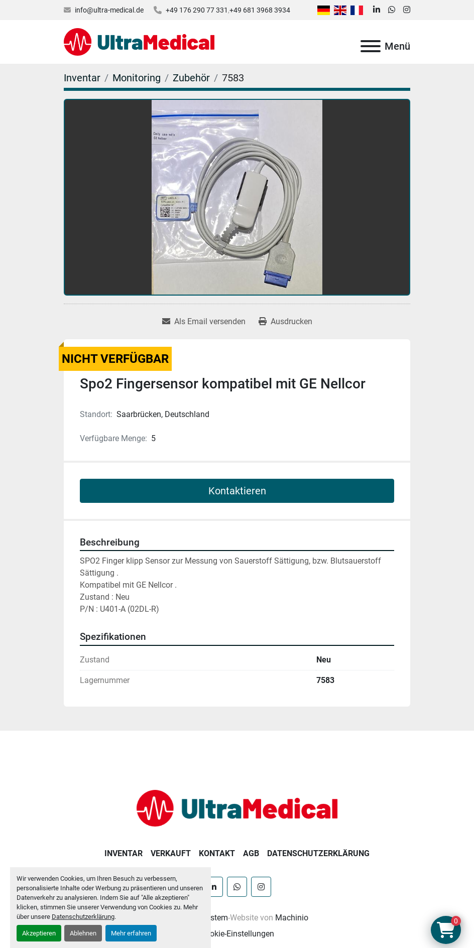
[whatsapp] (391, 10)
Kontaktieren (237, 491)
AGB (251, 853)
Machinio (291, 917)
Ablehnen (83, 933)
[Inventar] (82, 78)
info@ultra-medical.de (109, 10)
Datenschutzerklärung (83, 916)
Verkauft (171, 853)
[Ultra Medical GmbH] (237, 807)
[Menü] (371, 46)
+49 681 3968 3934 (259, 10)
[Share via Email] (204, 321)
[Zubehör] (191, 78)
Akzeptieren (39, 933)
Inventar (123, 853)
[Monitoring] (136, 78)
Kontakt (217, 853)
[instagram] (406, 10)
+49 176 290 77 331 (197, 10)
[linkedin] (376, 10)
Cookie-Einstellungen (237, 933)
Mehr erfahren (131, 933)
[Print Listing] (285, 321)
